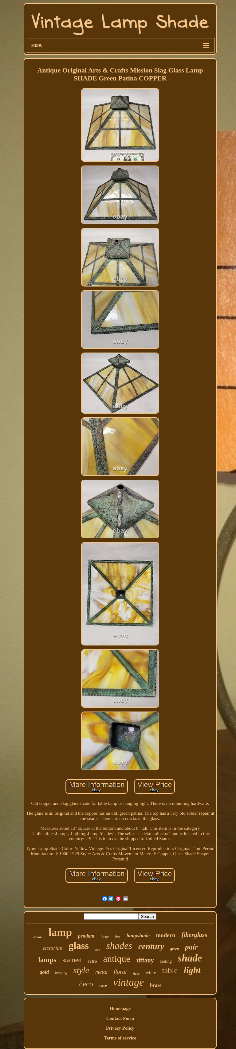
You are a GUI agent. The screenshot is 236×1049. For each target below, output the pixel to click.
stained (71, 960)
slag (97, 949)
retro (92, 961)
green (174, 949)
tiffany (145, 960)
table (170, 970)
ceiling (166, 961)
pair (191, 947)
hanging (61, 973)
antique (116, 958)
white (151, 972)
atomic (38, 937)
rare (103, 985)
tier (117, 936)
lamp (60, 932)
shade (190, 958)
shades (119, 945)
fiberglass (194, 934)
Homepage (120, 1008)
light (192, 970)
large (104, 936)
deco (86, 984)
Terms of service (120, 1037)
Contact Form (120, 1018)
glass (79, 945)
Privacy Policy (120, 1028)
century (151, 946)
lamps (47, 960)
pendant (86, 935)
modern (165, 935)
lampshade (138, 935)
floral (120, 972)
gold (44, 972)
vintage (128, 982)
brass (155, 985)
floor (136, 973)
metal (101, 972)
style (81, 970)
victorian (52, 948)
